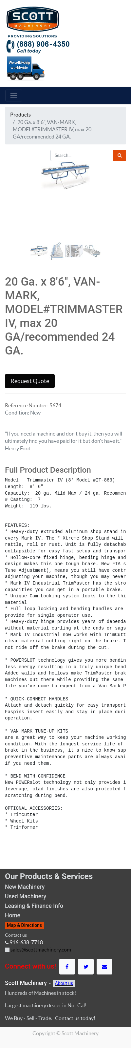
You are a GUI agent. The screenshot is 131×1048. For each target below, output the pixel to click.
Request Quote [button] (29, 381)
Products (20, 115)
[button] (14, 226)
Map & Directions (24, 925)
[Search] (119, 155)
